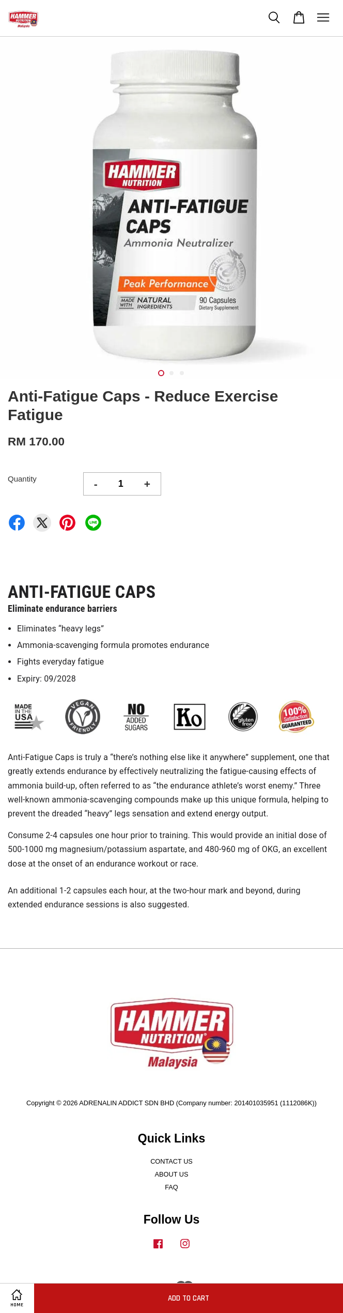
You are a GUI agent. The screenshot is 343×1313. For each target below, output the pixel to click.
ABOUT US (172, 1174)
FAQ (171, 1187)
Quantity (22, 478)
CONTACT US (171, 1161)
